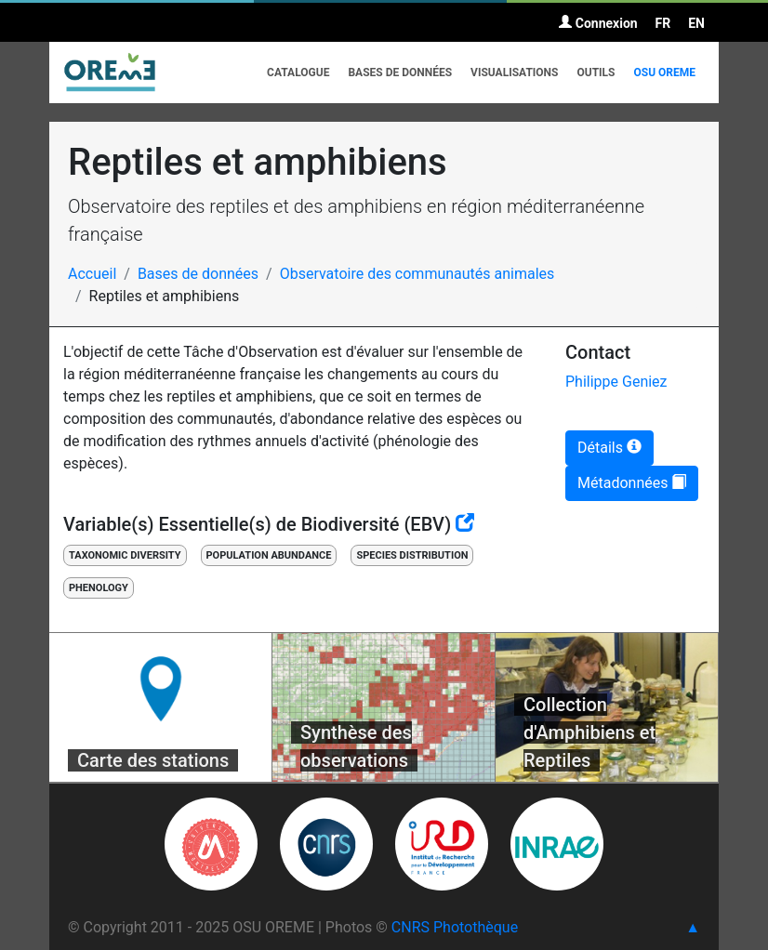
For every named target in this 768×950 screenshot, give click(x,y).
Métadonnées (631, 483)
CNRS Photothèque (454, 927)
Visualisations (514, 72)
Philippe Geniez (616, 381)
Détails (609, 447)
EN (696, 23)
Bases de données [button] (400, 72)
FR (663, 23)
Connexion (598, 23)
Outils (595, 72)
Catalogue (298, 72)
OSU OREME (664, 72)
